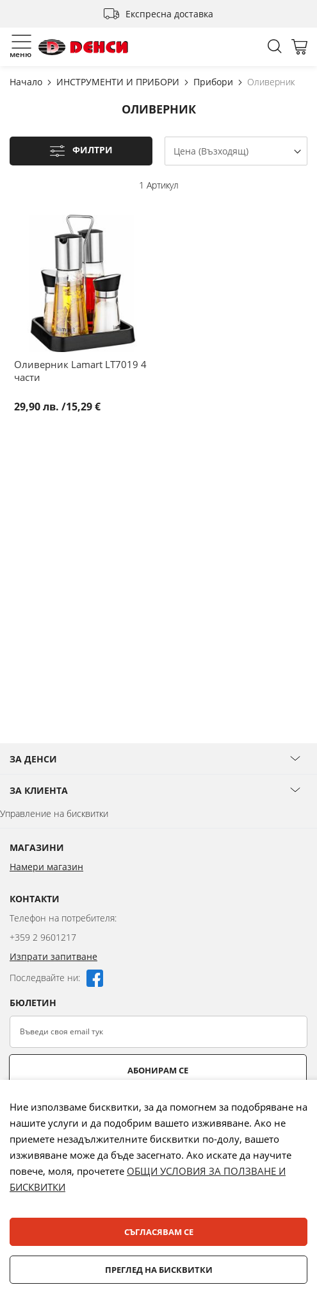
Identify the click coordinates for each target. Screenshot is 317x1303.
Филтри (92, 150)
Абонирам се (157, 1070)
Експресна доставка (169, 14)
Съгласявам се (158, 1232)
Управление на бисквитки (54, 813)
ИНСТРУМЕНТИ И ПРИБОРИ (119, 82)
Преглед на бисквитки (159, 1269)
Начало (27, 82)
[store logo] (83, 47)
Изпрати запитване (53, 956)
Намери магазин (46, 867)
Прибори (214, 82)
